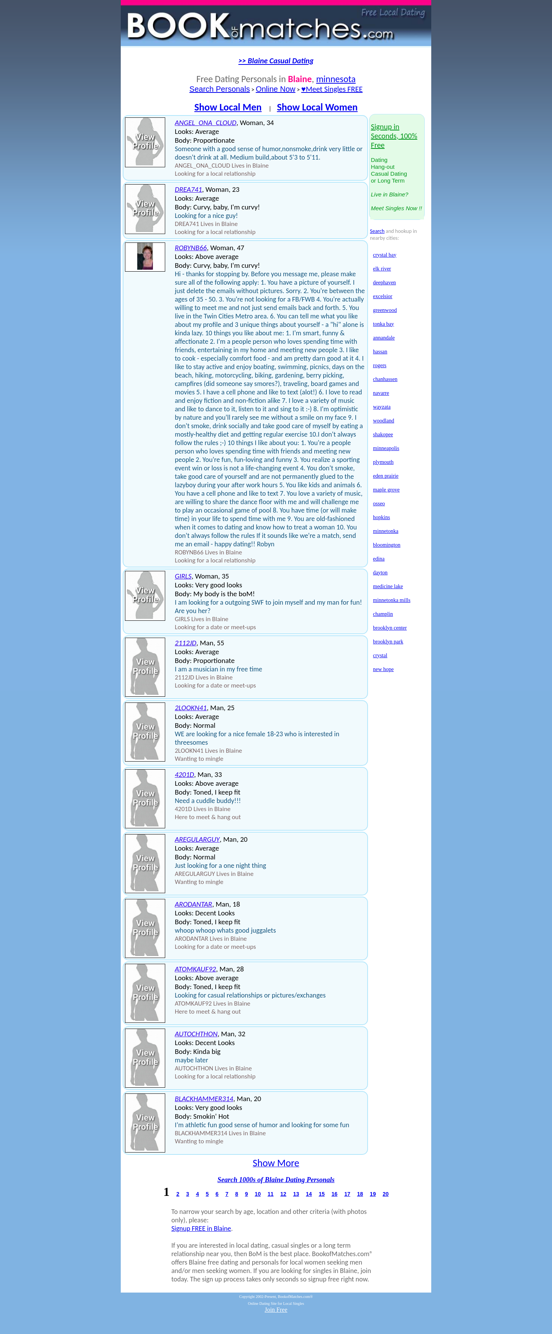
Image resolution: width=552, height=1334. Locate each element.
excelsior (383, 296)
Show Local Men (228, 107)
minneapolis (386, 448)
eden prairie (385, 476)
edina (378, 559)
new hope (383, 669)
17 (347, 1194)
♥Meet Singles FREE (332, 89)
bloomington (387, 545)
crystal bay (384, 255)
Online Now (275, 89)
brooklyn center (390, 628)
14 (309, 1194)
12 (283, 1194)
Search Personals (219, 89)
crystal (380, 655)
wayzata (382, 407)
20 (386, 1194)
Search (377, 231)
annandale (384, 338)
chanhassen (385, 379)
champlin (383, 614)
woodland (383, 421)
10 (258, 1194)
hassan (380, 352)
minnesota (336, 78)
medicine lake (388, 586)
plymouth (383, 462)
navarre (381, 393)
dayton (380, 572)
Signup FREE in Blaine (201, 1228)
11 (271, 1194)
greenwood (385, 310)
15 (322, 1194)
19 (373, 1194)
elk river (382, 269)
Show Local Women (317, 107)
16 (335, 1194)
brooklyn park (388, 642)
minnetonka (385, 531)
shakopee (383, 434)
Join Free (275, 1309)
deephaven (384, 282)
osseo (379, 503)
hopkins (381, 517)
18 (360, 1194)
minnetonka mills (392, 600)
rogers (379, 365)
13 (296, 1194)
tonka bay (383, 324)
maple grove (386, 490)
